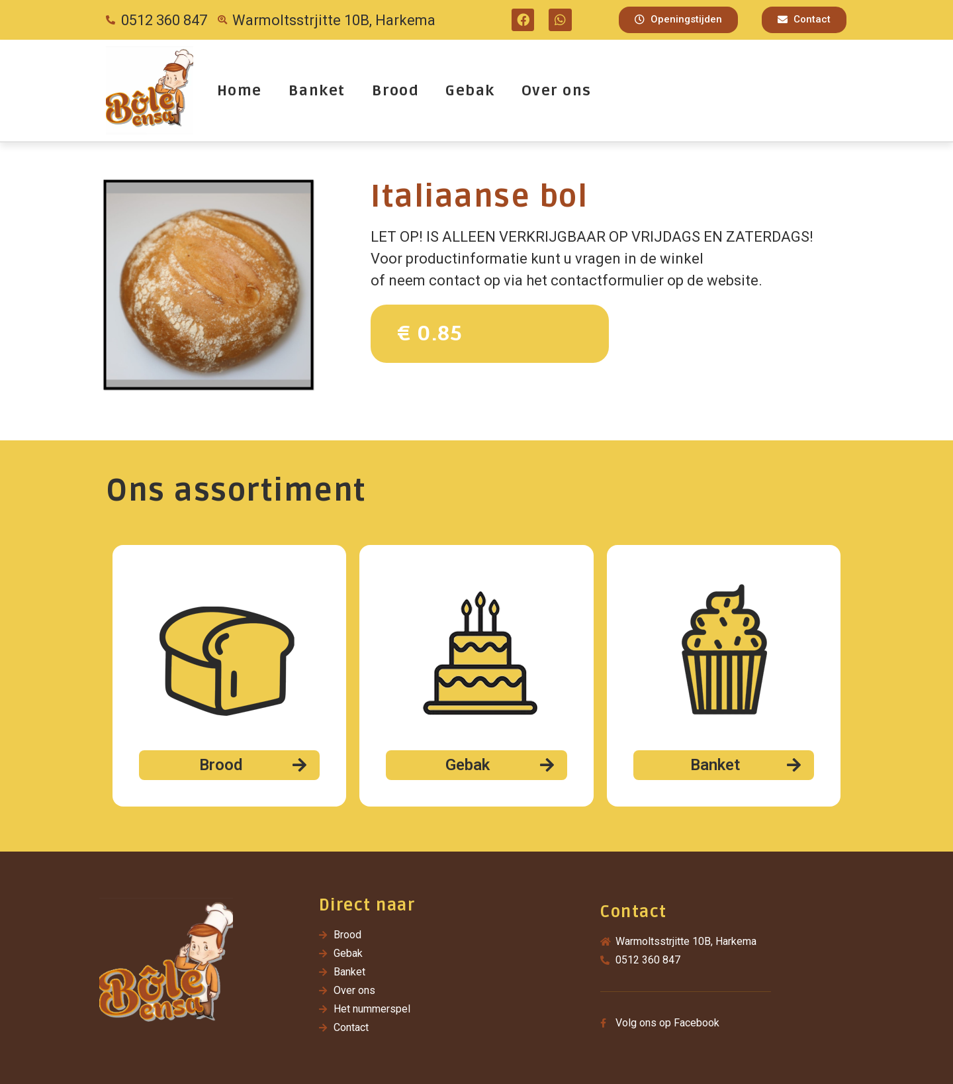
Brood (396, 90)
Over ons (557, 90)
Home (239, 90)
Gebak (470, 90)
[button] (678, 20)
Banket (317, 90)
